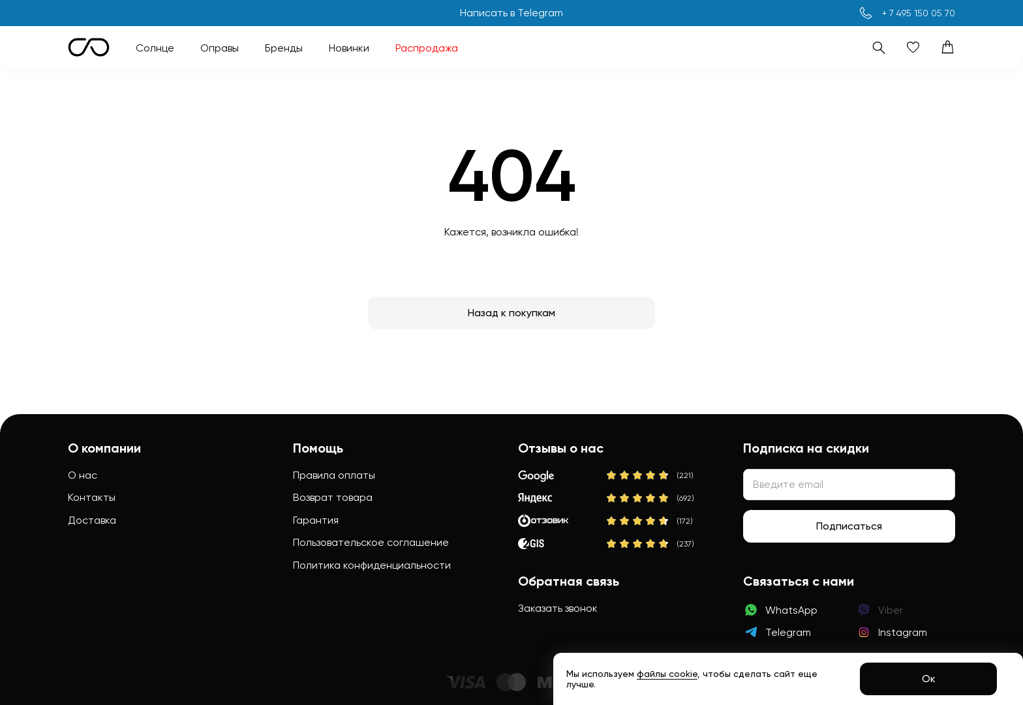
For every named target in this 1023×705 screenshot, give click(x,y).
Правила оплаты (334, 475)
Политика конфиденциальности (372, 565)
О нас (82, 475)
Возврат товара (333, 497)
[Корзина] (947, 47)
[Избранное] (913, 47)
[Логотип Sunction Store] (89, 47)
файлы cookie (667, 673)
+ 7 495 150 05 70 (918, 13)
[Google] (607, 475)
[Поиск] (878, 47)
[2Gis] (607, 543)
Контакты (91, 497)
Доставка (92, 520)
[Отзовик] (607, 521)
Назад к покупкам (511, 313)
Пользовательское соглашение (371, 542)
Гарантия (316, 520)
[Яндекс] (607, 498)
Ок (929, 678)
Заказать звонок (558, 608)
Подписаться (849, 526)
